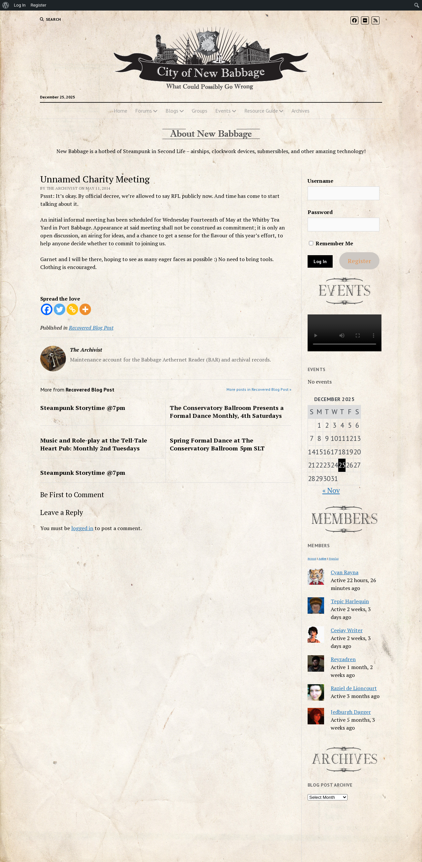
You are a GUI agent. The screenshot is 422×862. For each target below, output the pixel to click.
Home (120, 110)
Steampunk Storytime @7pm (82, 408)
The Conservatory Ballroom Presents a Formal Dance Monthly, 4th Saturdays (227, 411)
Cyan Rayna (344, 572)
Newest (312, 558)
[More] (85, 309)
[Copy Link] (72, 309)
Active (322, 558)
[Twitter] (59, 309)
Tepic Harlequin (350, 601)
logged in (82, 528)
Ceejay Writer (347, 630)
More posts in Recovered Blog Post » (258, 389)
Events (223, 110)
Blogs (172, 110)
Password (320, 212)
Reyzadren (343, 659)
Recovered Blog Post (91, 327)
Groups (199, 110)
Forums (143, 110)
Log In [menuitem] (20, 5)
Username (320, 180)
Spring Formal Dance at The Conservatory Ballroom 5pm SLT (217, 444)
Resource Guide (261, 110)
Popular (334, 558)
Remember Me (331, 243)
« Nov (331, 490)
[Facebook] (46, 309)
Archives (300, 110)
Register (359, 261)
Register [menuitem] (38, 5)
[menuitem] (6, 5)
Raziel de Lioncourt (354, 688)
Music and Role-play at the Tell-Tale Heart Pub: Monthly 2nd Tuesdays (93, 444)
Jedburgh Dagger (351, 711)
